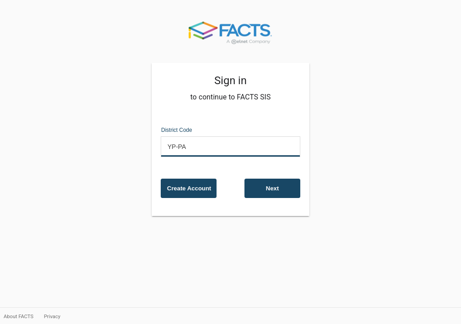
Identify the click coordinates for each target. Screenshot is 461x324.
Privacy (52, 316)
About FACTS (19, 316)
